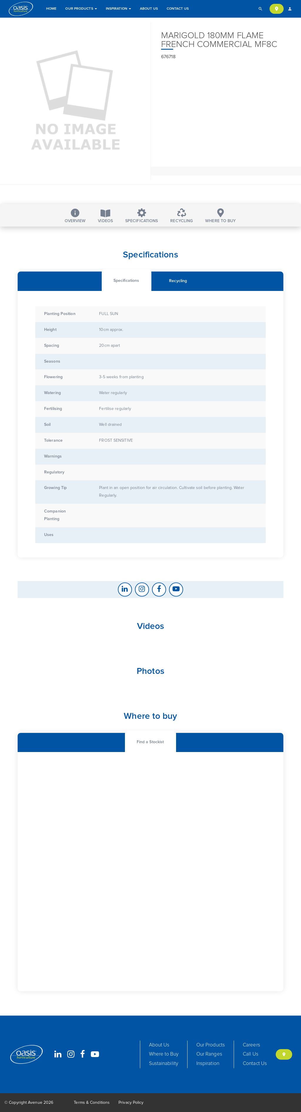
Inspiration (118, 9)
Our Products (81, 9)
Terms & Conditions (92, 1103)
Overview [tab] (75, 216)
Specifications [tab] (141, 215)
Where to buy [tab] (220, 215)
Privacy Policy (130, 1103)
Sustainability (163, 1063)
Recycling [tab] (181, 215)
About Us (149, 9)
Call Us (250, 1054)
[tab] (126, 315)
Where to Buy (163, 1054)
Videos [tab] (105, 216)
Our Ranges (209, 1054)
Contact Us (178, 9)
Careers (251, 1045)
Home (51, 9)
